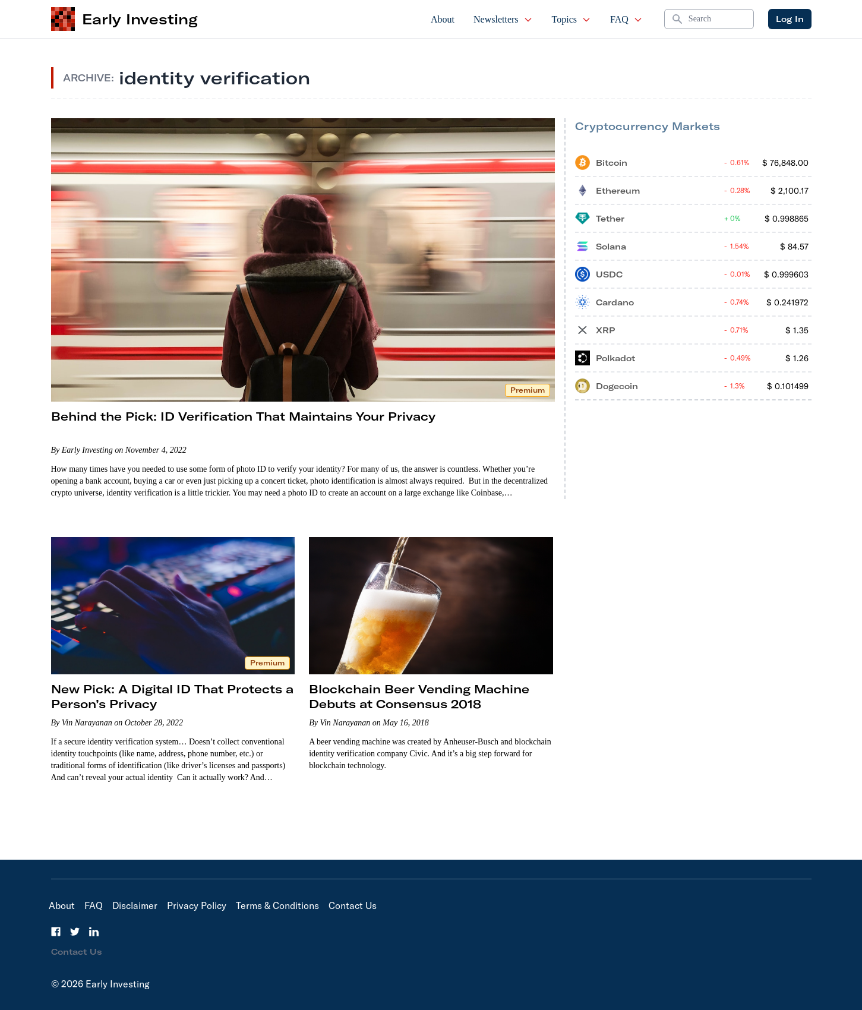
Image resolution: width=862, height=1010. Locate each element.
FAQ (626, 19)
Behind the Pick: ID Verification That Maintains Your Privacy (243, 416)
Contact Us (353, 905)
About (442, 19)
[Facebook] (56, 931)
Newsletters (503, 19)
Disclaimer (134, 905)
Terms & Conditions (277, 905)
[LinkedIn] (94, 931)
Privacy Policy (196, 905)
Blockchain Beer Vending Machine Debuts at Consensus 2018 (419, 696)
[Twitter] (75, 931)
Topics (571, 19)
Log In (790, 19)
